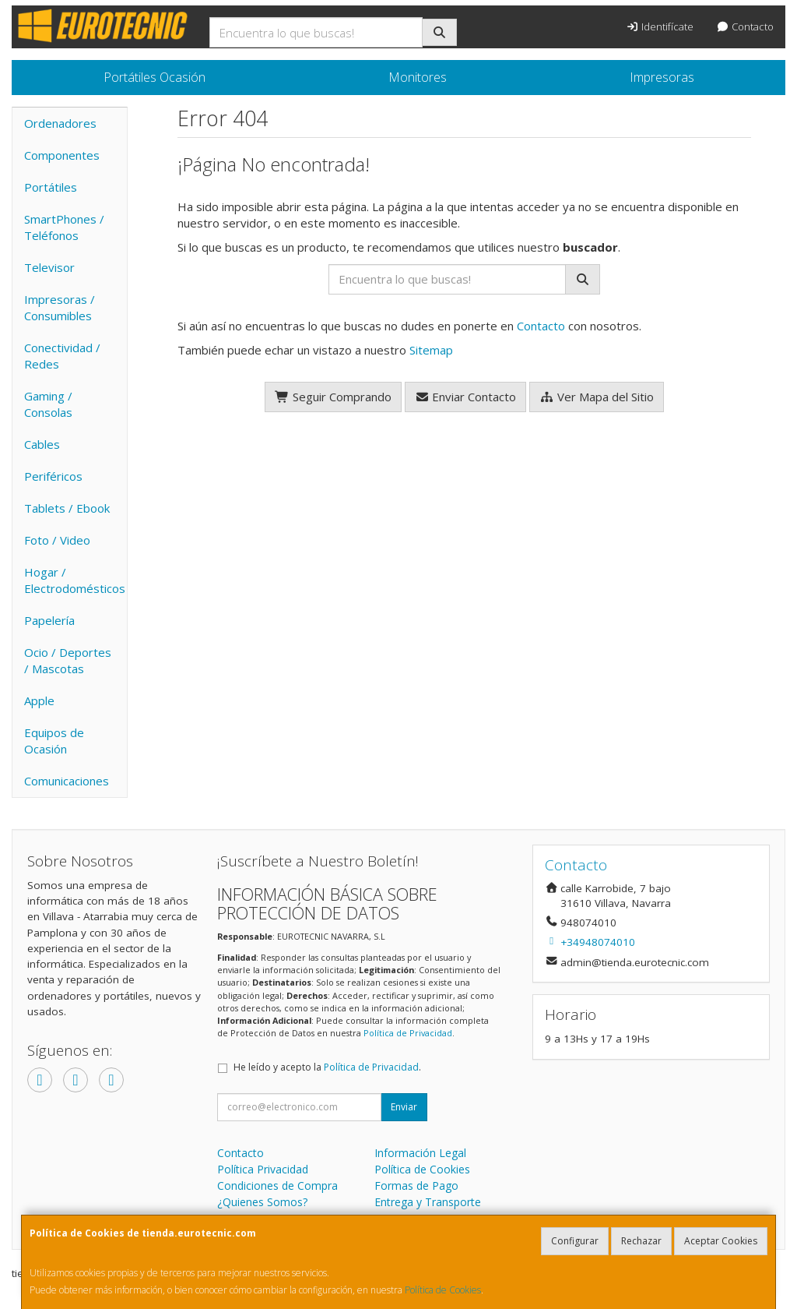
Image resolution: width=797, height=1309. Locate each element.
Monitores (417, 77)
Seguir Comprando (333, 396)
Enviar (404, 1106)
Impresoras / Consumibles (59, 307)
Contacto (745, 26)
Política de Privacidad (407, 1033)
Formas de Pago (416, 1185)
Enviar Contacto (466, 396)
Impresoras (662, 77)
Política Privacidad (262, 1169)
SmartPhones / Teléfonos (64, 227)
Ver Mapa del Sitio (596, 396)
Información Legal (420, 1152)
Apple (39, 700)
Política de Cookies (443, 1290)
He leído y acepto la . (327, 1067)
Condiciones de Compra (277, 1185)
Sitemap (431, 350)
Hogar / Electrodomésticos (74, 580)
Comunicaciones (66, 781)
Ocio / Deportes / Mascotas (67, 660)
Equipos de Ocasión (54, 741)
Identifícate (660, 26)
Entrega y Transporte (427, 1201)
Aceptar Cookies (720, 1240)
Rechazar (641, 1240)
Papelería (49, 620)
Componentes (62, 155)
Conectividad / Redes (62, 356)
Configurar (575, 1240)
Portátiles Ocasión (154, 77)
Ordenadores (60, 123)
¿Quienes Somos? (262, 1201)
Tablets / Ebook (67, 508)
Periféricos (53, 476)
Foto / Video (57, 540)
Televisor (49, 267)
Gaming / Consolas (48, 404)
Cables (42, 444)
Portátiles (50, 187)
